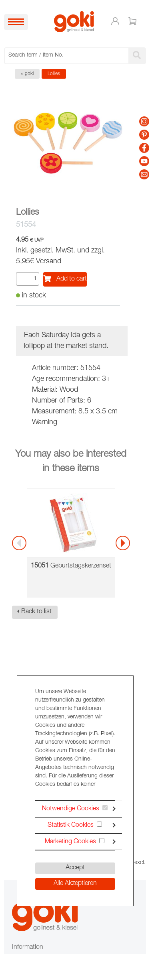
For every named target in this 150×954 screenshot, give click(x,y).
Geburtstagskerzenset (71, 566)
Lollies (54, 73)
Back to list (36, 612)
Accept (75, 868)
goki (29, 73)
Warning (44, 422)
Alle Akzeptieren (75, 884)
